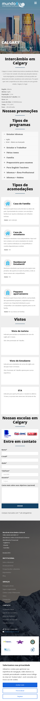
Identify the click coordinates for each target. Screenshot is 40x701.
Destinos (12, 47)
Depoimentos (7, 572)
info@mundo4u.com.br (11, 632)
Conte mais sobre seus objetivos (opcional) (18, 485)
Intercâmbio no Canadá (25, 47)
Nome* (4, 450)
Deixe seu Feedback (9, 616)
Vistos (4, 596)
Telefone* (5, 471)
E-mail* (4, 456)
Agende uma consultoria (10, 613)
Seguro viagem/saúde (9, 589)
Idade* (4, 463)
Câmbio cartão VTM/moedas (11, 593)
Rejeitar (20, 696)
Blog (4, 576)
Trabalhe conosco (8, 623)
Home (4, 47)
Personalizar (20, 691)
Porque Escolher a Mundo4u (11, 569)
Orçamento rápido (8, 609)
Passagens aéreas (8, 586)
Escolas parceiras (8, 566)
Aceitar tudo (20, 685)
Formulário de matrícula (10, 619)
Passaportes (6, 599)
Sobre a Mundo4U (8, 562)
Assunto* (5, 478)
